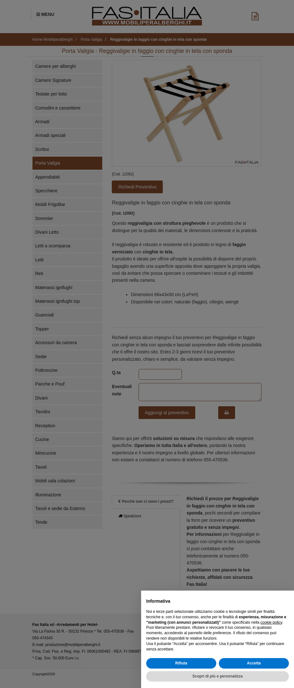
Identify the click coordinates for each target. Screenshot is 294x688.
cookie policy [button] (271, 622)
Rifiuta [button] (181, 663)
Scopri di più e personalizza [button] (217, 676)
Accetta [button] (254, 663)
